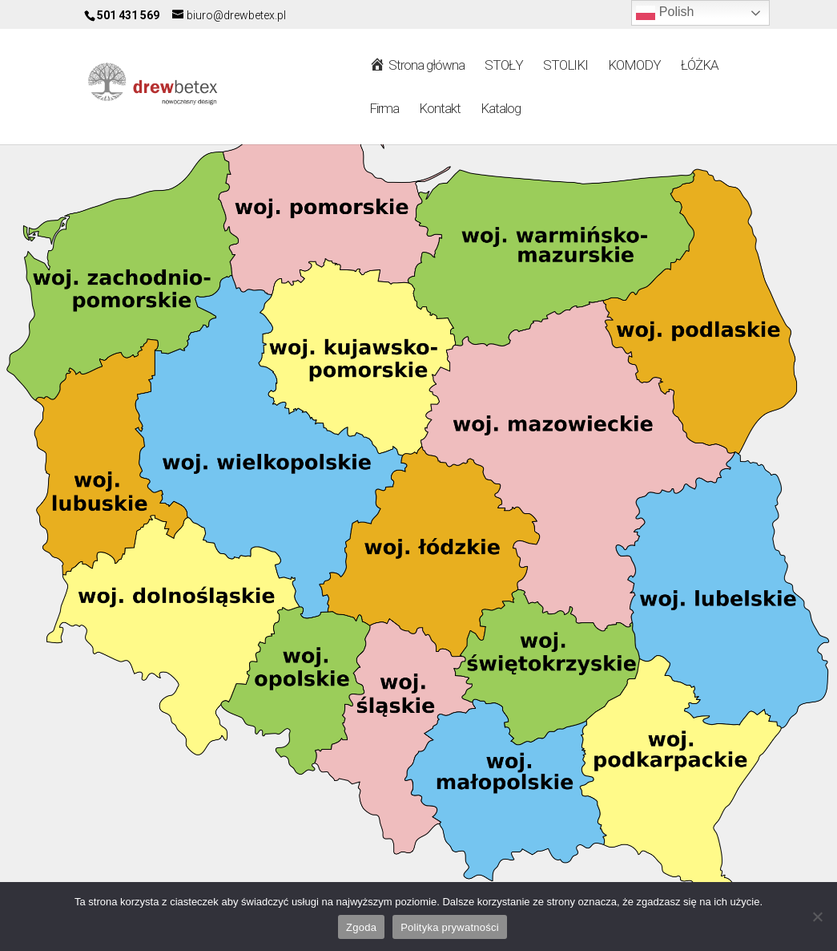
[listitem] (553, 257)
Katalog (501, 109)
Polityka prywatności (449, 927)
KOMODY (634, 66)
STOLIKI (565, 66)
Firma (384, 109)
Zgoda (361, 927)
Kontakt (440, 109)
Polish (665, 12)
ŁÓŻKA (699, 66)
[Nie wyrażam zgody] (817, 917)
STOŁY (504, 66)
